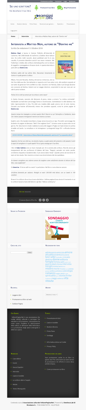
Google (40, 200)
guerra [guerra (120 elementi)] (48, 264)
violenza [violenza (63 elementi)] (60, 278)
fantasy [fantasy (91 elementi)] (57, 262)
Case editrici (17, 359)
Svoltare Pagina (17, 304)
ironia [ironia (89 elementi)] (55, 266)
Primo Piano (33, 24)
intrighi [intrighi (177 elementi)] (49, 266)
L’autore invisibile (52, 322)
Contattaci (58, 1)
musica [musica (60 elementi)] (62, 269)
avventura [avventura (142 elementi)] (59, 254)
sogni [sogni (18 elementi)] (66, 273)
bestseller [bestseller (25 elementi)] (59, 257)
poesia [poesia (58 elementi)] (70, 269)
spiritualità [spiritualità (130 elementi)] (50, 275)
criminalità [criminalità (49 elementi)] (66, 257)
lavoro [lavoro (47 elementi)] (60, 266)
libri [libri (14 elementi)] (64, 266)
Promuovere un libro (47, 1)
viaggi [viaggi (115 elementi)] (54, 278)
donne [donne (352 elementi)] (56, 259)
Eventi (15, 363)
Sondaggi (50, 335)
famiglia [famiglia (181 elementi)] (49, 261)
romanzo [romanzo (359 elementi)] (50, 273)
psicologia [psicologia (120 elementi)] (68, 271)
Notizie (15, 384)
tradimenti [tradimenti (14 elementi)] (48, 278)
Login (65, 1)
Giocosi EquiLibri (18, 367)
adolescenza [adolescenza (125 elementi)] (51, 252)
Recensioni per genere (46, 24)
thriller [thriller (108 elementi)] (68, 275)
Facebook (43, 200)
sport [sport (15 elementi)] (57, 276)
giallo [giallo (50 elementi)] (62, 262)
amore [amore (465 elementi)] (68, 252)
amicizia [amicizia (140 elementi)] (60, 252)
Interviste (25, 36)
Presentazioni (71, 24)
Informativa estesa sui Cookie (56, 342)
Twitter (47, 200)
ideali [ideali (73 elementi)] (54, 264)
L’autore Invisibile (18, 376)
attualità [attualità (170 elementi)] (49, 254)
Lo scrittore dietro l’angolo (21, 380)
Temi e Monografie (19, 389)
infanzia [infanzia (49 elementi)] (59, 264)
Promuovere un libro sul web (22, 299)
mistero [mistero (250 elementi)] (49, 268)
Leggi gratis (14, 31)
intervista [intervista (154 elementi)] (66, 264)
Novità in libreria (22, 24)
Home (12, 24)
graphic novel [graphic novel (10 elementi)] (68, 262)
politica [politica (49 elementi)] (52, 271)
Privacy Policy (51, 346)
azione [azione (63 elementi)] (66, 255)
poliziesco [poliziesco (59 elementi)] (59, 271)
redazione (24, 48)
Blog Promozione (70, 8)
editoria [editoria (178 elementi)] (64, 259)
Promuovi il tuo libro (47, 8)
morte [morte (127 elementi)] (57, 268)
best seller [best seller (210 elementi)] (50, 257)
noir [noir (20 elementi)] (67, 269)
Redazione (72, 1)
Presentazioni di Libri (54, 318)
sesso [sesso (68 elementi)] (62, 273)
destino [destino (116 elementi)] (48, 259)
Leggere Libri (16, 295)
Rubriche (60, 24)
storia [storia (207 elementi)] (62, 275)
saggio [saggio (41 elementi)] (58, 273)
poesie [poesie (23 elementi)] (47, 271)
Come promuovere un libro (56, 369)
